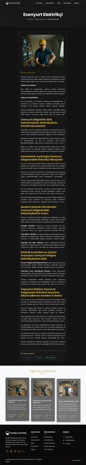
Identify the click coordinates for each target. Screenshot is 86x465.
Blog (59, 3)
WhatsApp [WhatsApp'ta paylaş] (51, 358)
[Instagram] (11, 451)
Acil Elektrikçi (48, 437)
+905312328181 (69, 440)
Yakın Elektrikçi (48, 440)
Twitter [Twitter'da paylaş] (39, 358)
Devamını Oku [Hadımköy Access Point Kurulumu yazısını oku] (49, 422)
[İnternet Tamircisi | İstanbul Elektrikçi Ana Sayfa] (13, 3)
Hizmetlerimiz (50, 3)
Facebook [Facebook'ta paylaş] (27, 358)
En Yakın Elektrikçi (49, 443)
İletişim (76, 3)
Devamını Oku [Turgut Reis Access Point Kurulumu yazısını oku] (23, 420)
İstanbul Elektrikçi (49, 446)
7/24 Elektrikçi (48, 449)
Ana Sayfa (39, 3)
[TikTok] (23, 451)
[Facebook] (7, 451)
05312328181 (69, 437)
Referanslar (67, 3)
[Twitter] (15, 451)
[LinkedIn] (19, 451)
